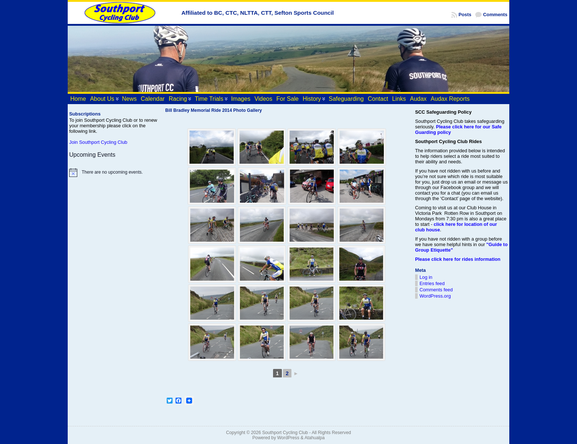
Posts (465, 14)
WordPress (288, 437)
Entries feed (432, 283)
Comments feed (436, 289)
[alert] (113, 172)
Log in (426, 277)
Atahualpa (314, 437)
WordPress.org (435, 296)
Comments (495, 14)
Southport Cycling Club (285, 432)
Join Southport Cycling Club (98, 142)
